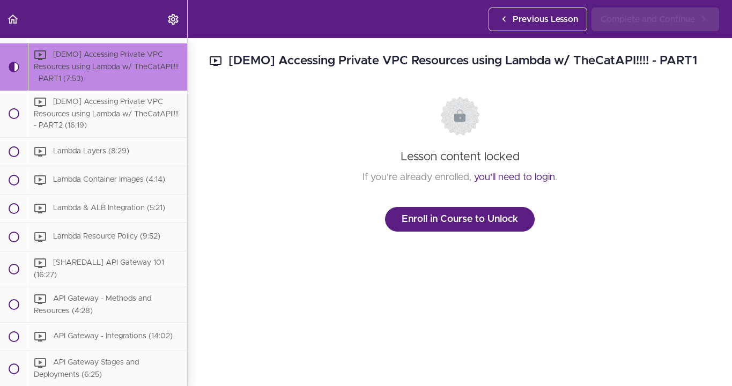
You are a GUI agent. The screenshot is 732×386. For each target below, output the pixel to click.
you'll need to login (514, 177)
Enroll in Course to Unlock (460, 219)
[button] (13, 19)
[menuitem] (173, 19)
